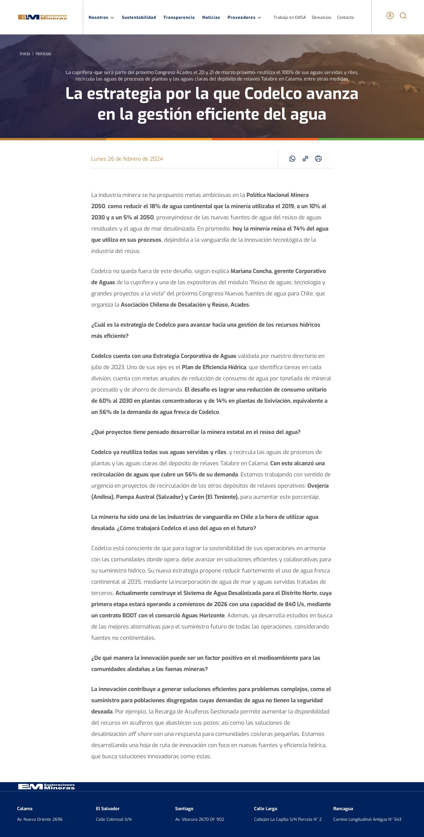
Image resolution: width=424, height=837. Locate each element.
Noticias (211, 17)
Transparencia (179, 17)
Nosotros (102, 17)
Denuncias (321, 17)
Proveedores (245, 17)
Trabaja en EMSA (290, 17)
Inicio (25, 53)
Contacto (345, 17)
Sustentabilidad (139, 17)
